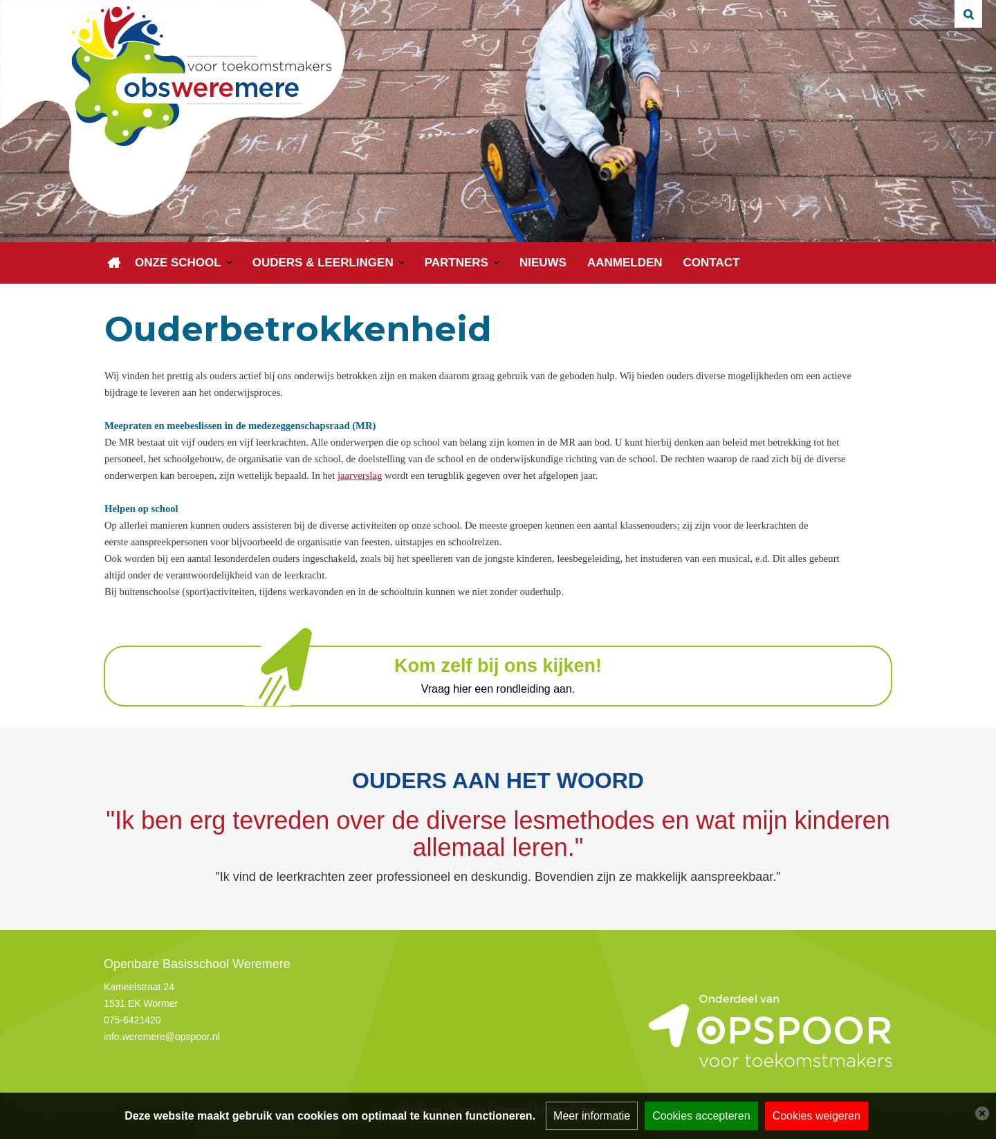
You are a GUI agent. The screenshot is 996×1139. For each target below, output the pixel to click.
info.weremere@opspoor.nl (162, 1036)
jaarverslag (360, 475)
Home (114, 263)
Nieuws (542, 262)
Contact (711, 262)
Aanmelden (625, 262)
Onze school (178, 262)
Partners (456, 262)
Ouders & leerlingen (323, 262)
